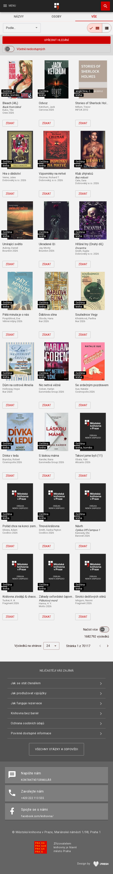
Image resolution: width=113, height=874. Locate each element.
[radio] (94, 28)
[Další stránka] (107, 646)
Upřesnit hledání (56, 40)
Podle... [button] (11, 28)
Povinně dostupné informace (31, 733)
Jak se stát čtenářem (26, 683)
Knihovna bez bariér (25, 713)
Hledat (103, 4)
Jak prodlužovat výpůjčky (28, 693)
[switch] (9, 49)
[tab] (19, 16)
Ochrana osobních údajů (27, 723)
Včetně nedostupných (31, 49)
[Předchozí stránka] (100, 646)
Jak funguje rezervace (26, 703)
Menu (9, 5)
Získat (10, 123)
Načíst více (91, 629)
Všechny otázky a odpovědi (56, 749)
